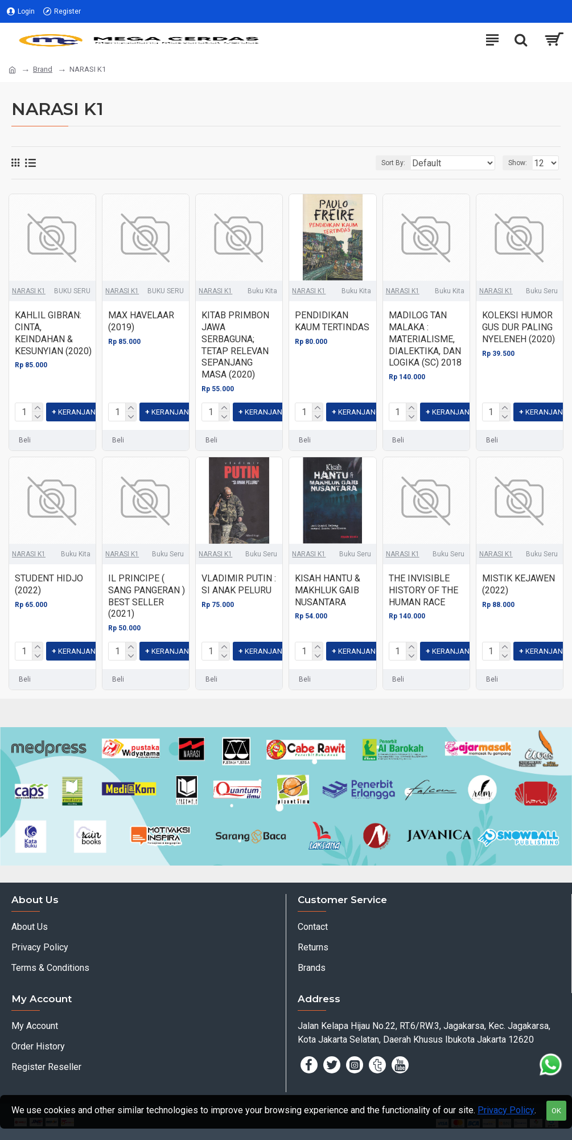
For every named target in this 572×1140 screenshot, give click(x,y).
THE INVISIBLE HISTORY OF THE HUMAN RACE (423, 590)
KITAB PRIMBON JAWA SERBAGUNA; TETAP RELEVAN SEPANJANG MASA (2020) (235, 345)
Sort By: (393, 163)
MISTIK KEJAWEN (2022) (518, 584)
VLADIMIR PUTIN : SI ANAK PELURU (238, 584)
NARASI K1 (29, 291)
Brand (42, 69)
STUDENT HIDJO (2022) (49, 584)
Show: (517, 163)
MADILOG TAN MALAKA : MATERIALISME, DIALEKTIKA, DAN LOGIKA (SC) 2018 (425, 339)
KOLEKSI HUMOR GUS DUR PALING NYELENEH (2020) (518, 327)
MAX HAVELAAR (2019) (141, 321)
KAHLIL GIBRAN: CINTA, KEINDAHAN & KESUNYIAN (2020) (53, 333)
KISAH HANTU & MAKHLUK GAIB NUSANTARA (327, 590)
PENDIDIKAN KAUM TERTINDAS (332, 321)
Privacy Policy (506, 1110)
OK (556, 1110)
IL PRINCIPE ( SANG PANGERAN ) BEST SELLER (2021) (146, 596)
